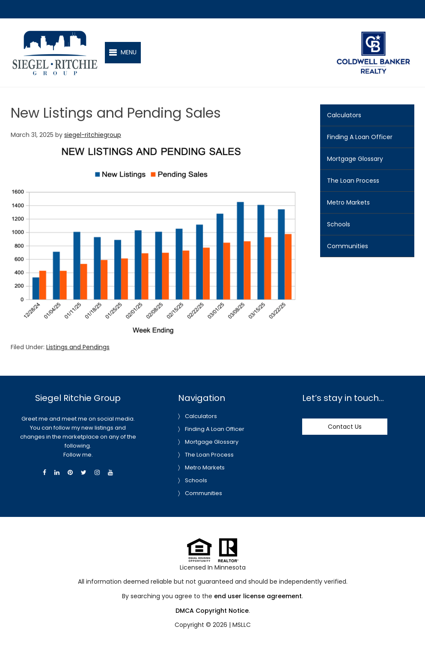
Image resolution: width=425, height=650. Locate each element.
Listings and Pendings (78, 347)
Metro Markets (348, 202)
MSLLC (241, 624)
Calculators (344, 115)
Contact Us (345, 426)
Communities (347, 246)
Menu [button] (129, 52)
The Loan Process (353, 180)
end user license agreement (258, 596)
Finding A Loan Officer (359, 137)
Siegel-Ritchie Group (54, 34)
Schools (338, 224)
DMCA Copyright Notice (212, 610)
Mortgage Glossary (355, 158)
